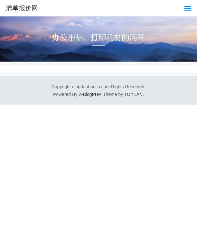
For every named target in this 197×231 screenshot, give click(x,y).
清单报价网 (22, 8)
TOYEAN (133, 94)
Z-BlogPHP (89, 94)
